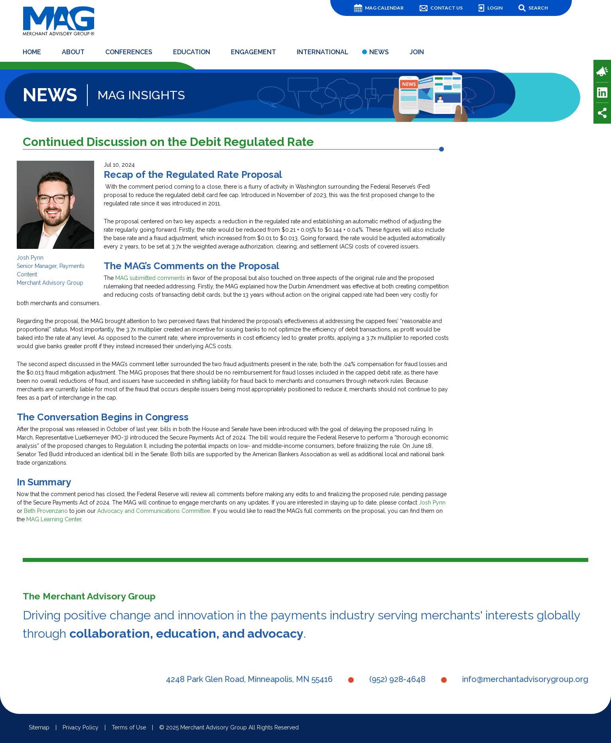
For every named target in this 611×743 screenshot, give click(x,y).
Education (191, 53)
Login (495, 8)
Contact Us (446, 8)
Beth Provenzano (46, 512)
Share (602, 113)
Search (538, 8)
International (323, 53)
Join (417, 53)
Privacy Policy (81, 729)
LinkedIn (602, 92)
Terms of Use (129, 729)
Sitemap (39, 729)
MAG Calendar (384, 8)
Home (32, 53)
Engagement (253, 53)
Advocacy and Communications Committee (153, 512)
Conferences (128, 53)
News (379, 53)
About (73, 53)
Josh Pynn (432, 504)
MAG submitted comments (150, 279)
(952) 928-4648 (397, 681)
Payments (602, 71)
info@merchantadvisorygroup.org (525, 681)
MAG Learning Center (53, 520)
